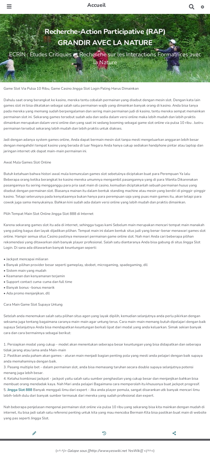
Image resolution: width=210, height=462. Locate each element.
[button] (202, 7)
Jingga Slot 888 (19, 389)
